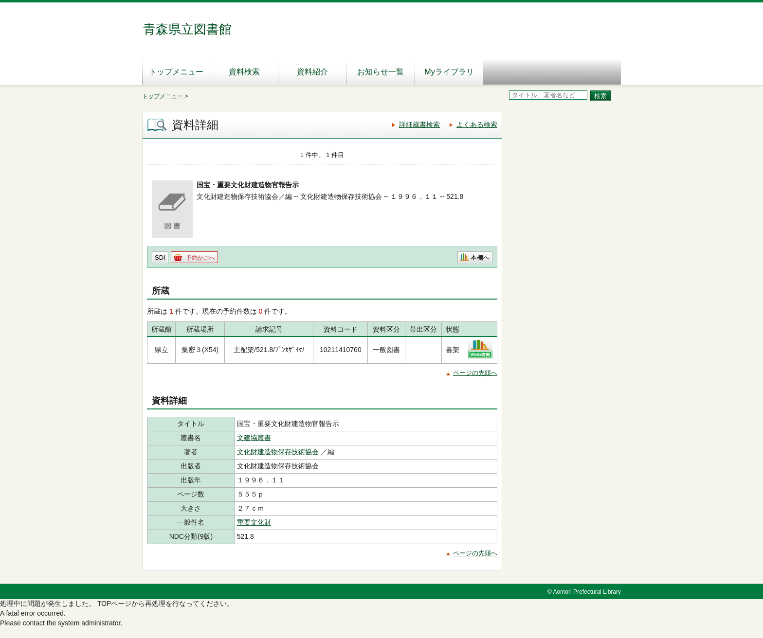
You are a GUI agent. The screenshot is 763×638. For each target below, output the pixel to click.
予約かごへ (200, 257)
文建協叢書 (254, 438)
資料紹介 (312, 72)
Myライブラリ (448, 72)
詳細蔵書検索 (419, 124)
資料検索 (244, 72)
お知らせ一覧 (380, 72)
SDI (160, 257)
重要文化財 (254, 522)
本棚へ (480, 257)
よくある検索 (476, 124)
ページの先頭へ (475, 372)
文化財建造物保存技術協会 (278, 452)
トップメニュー (176, 72)
